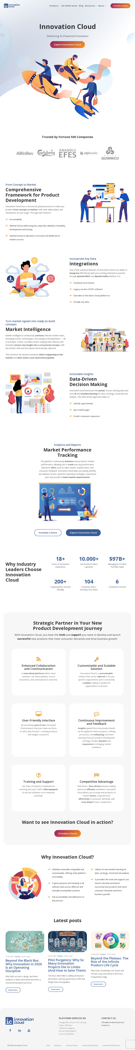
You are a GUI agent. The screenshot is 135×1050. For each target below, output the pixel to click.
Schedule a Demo (120, 5)
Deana (17, 956)
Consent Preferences (111, 1045)
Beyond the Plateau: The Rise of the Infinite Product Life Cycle (109, 961)
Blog (81, 5)
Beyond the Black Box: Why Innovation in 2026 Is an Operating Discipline (24, 965)
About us (57, 1045)
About (101, 5)
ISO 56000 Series (69, 5)
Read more (13, 990)
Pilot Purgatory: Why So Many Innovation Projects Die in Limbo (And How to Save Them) (67, 965)
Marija (60, 956)
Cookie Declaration (90, 1045)
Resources (90, 5)
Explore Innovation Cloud (67, 44)
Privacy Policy (72, 1045)
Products (54, 5)
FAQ (48, 1045)
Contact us (105, 1025)
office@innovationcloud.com (112, 1022)
